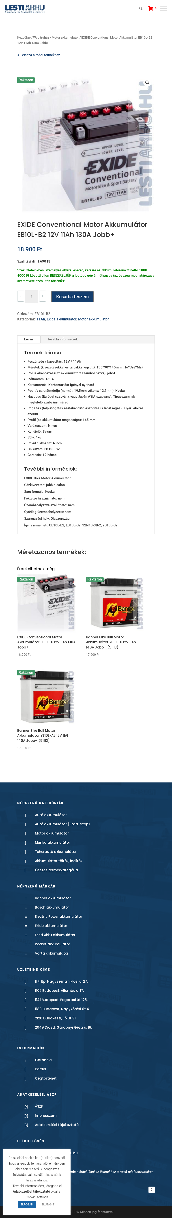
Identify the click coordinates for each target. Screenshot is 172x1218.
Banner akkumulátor (53, 898)
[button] (147, 83)
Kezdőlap (24, 37)
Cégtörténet (46, 1078)
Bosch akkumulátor (52, 907)
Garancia (43, 1060)
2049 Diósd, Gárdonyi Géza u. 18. (63, 1027)
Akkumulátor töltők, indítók (58, 861)
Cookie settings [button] (37, 1197)
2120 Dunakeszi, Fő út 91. (55, 1018)
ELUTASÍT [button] (48, 1204)
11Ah (41, 319)
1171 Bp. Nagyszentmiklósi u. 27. (61, 981)
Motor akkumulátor (65, 37)
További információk (62, 339)
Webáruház (41, 37)
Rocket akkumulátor (52, 944)
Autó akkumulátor (51, 815)
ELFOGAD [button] (27, 1204)
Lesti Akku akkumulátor (55, 935)
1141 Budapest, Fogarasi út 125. (61, 999)
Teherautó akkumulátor (56, 851)
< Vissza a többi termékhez (38, 55)
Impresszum (46, 1115)
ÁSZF (39, 1106)
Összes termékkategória (56, 870)
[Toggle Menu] (163, 8)
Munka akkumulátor (52, 842)
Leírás (29, 339)
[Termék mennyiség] (31, 296)
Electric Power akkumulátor (58, 916)
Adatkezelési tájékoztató (57, 1124)
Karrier (40, 1069)
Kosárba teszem (72, 296)
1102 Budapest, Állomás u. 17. (59, 990)
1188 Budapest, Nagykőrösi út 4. (62, 1009)
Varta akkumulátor (52, 953)
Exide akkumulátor (61, 319)
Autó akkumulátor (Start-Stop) (62, 824)
